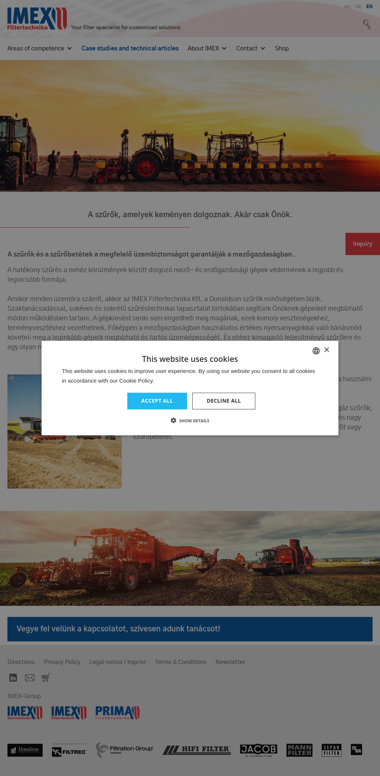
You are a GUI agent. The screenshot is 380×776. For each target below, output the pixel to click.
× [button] (326, 350)
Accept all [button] (157, 400)
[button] (190, 420)
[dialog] (190, 388)
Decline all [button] (224, 400)
